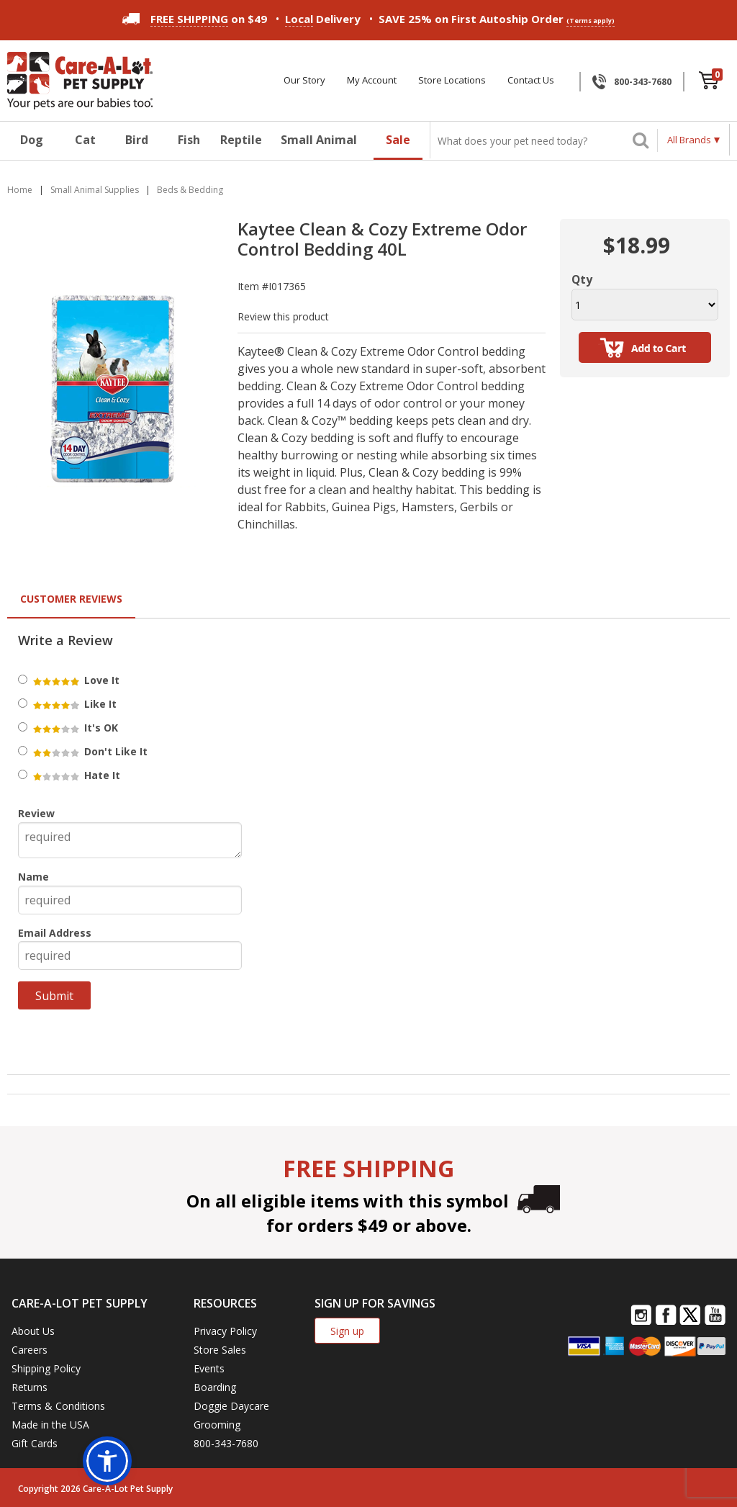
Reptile (241, 140)
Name (33, 876)
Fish (189, 140)
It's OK (74, 727)
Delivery (323, 19)
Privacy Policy (225, 1331)
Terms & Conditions (58, 1406)
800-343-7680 (643, 82)
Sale (398, 140)
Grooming (217, 1424)
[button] (107, 1461)
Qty (581, 279)
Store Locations (452, 80)
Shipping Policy (46, 1368)
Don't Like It (89, 751)
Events (209, 1368)
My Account (372, 80)
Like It (74, 704)
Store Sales (220, 1350)
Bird (136, 140)
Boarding (215, 1387)
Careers (30, 1350)
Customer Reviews (71, 599)
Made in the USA (50, 1424)
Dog (31, 140)
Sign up (347, 1331)
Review (36, 813)
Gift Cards (35, 1443)
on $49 (194, 19)
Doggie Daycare (231, 1406)
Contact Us (530, 80)
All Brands (689, 139)
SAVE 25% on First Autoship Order (497, 19)
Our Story (304, 80)
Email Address (54, 933)
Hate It (75, 775)
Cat (85, 140)
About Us (33, 1331)
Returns (30, 1387)
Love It (75, 680)
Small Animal (319, 140)
